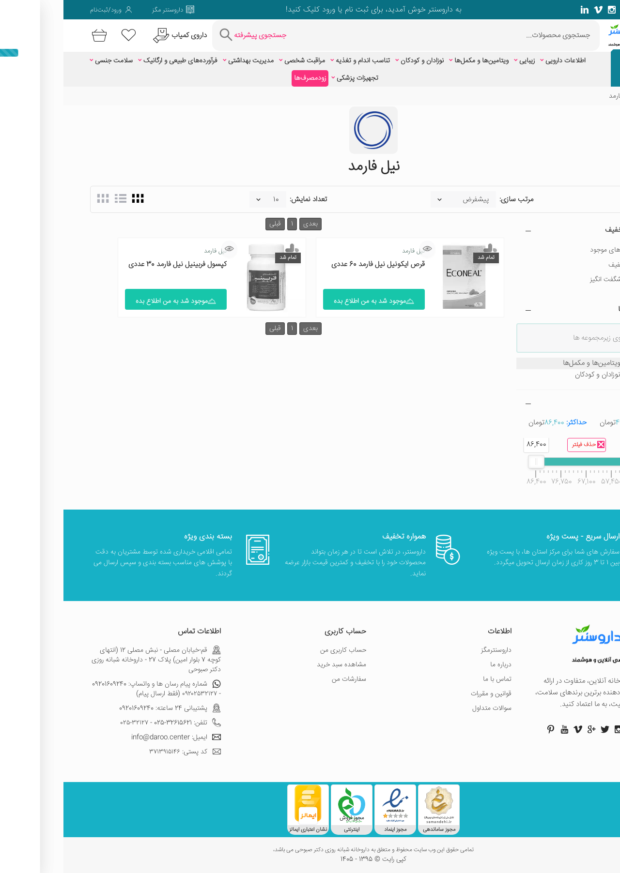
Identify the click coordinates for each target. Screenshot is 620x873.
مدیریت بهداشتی (187, 61)
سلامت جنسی (50, 61)
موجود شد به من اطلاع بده (310, 301)
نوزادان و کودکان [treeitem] (546, 375)
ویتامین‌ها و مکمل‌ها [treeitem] (540, 363)
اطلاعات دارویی (502, 61)
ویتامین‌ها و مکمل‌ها (418, 61)
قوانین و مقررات (427, 694)
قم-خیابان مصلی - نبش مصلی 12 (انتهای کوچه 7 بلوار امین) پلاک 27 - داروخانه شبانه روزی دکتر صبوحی (92, 660)
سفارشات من (285, 679)
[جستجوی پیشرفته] (188, 35)
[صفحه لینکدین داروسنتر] (521, 9)
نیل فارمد (350, 251)
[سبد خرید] (34, 36)
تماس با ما (433, 679)
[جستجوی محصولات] (382, 35)
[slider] (573, 461)
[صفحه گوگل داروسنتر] (562, 9)
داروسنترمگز (433, 650)
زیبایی (463, 61)
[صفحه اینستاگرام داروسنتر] (555, 729)
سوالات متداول (428, 708)
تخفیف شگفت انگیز (553, 279)
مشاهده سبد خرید (278, 665)
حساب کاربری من (280, 650)
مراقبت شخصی (241, 61)
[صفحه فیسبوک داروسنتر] (589, 9)
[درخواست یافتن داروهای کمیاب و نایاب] (115, 36)
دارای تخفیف (562, 265)
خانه (587, 96)
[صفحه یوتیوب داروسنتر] (501, 729)
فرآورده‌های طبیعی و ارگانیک (117, 61)
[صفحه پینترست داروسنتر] (487, 729)
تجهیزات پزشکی (294, 78)
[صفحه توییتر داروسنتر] (575, 9)
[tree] (523, 369)
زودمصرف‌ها (247, 78)
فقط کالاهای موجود (553, 250)
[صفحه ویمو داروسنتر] (535, 9)
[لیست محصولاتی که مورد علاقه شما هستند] (65, 36)
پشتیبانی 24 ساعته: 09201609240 (106, 708)
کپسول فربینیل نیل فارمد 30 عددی (114, 264)
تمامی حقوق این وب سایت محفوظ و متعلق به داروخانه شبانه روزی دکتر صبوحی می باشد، (310, 850)
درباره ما (437, 665)
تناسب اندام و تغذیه (299, 61)
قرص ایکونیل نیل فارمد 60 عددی (314, 264)
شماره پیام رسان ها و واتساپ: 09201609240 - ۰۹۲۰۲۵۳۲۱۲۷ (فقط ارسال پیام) (93, 689)
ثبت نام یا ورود (280, 10)
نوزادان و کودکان (358, 61)
